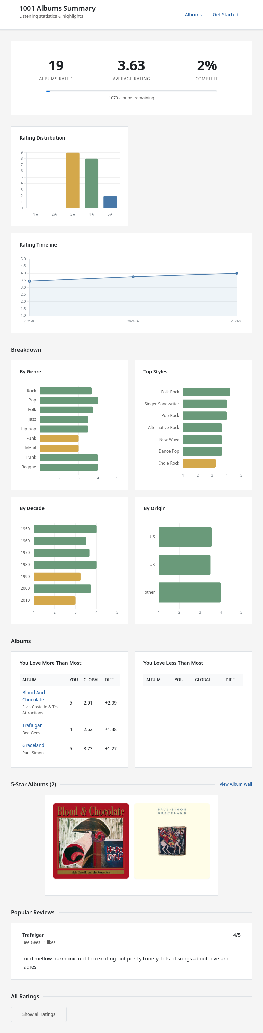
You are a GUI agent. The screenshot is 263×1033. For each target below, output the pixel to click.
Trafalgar (32, 725)
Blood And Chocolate (33, 695)
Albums (193, 14)
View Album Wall (236, 784)
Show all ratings (38, 1014)
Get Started (225, 14)
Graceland (33, 745)
